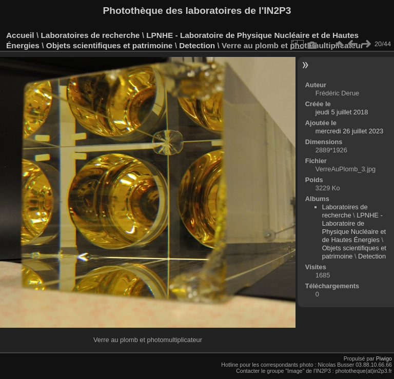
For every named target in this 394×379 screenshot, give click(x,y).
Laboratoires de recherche (90, 35)
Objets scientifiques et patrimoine (109, 45)
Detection (197, 45)
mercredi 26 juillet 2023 (349, 131)
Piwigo (384, 358)
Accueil (20, 35)
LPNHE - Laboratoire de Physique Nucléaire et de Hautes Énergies (354, 227)
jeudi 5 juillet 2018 (342, 112)
